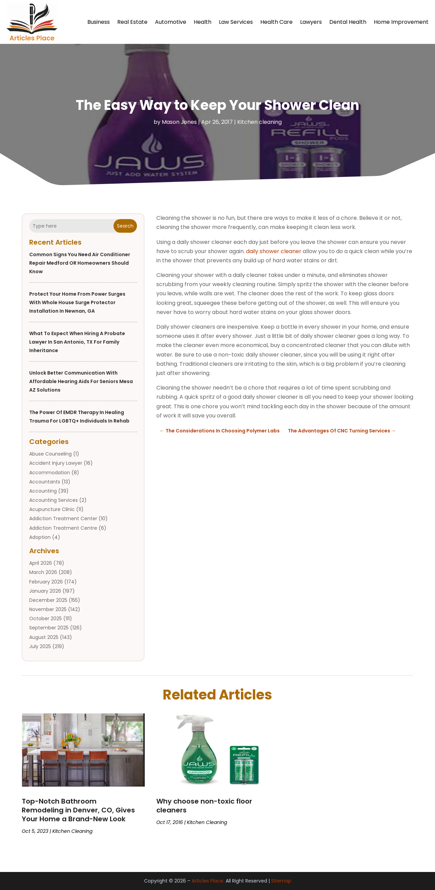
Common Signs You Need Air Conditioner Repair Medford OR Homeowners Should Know (79, 263)
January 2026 (45, 591)
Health (202, 22)
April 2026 (40, 563)
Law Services (236, 22)
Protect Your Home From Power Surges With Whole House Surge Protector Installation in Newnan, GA (77, 302)
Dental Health (347, 22)
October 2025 (45, 618)
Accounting (43, 491)
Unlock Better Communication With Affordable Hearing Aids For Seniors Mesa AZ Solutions (81, 381)
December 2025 (48, 600)
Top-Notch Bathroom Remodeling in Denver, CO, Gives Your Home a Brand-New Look (78, 810)
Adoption (40, 537)
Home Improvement (401, 22)
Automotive (170, 22)
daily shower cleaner (273, 251)
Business (98, 22)
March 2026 (43, 572)
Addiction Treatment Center (63, 518)
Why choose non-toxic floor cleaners (204, 805)
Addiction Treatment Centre (63, 528)
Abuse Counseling (50, 453)
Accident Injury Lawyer (55, 463)
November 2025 (48, 609)
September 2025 (49, 628)
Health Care (276, 22)
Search (125, 225)
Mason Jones (179, 122)
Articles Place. (208, 880)
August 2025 (43, 637)
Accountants (44, 481)
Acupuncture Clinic (52, 509)
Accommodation (49, 472)
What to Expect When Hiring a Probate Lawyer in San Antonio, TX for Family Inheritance (77, 342)
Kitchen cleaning (259, 122)
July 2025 (40, 646)
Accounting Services (53, 500)
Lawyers (311, 22)
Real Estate (132, 22)
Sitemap (281, 880)
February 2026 (46, 581)
